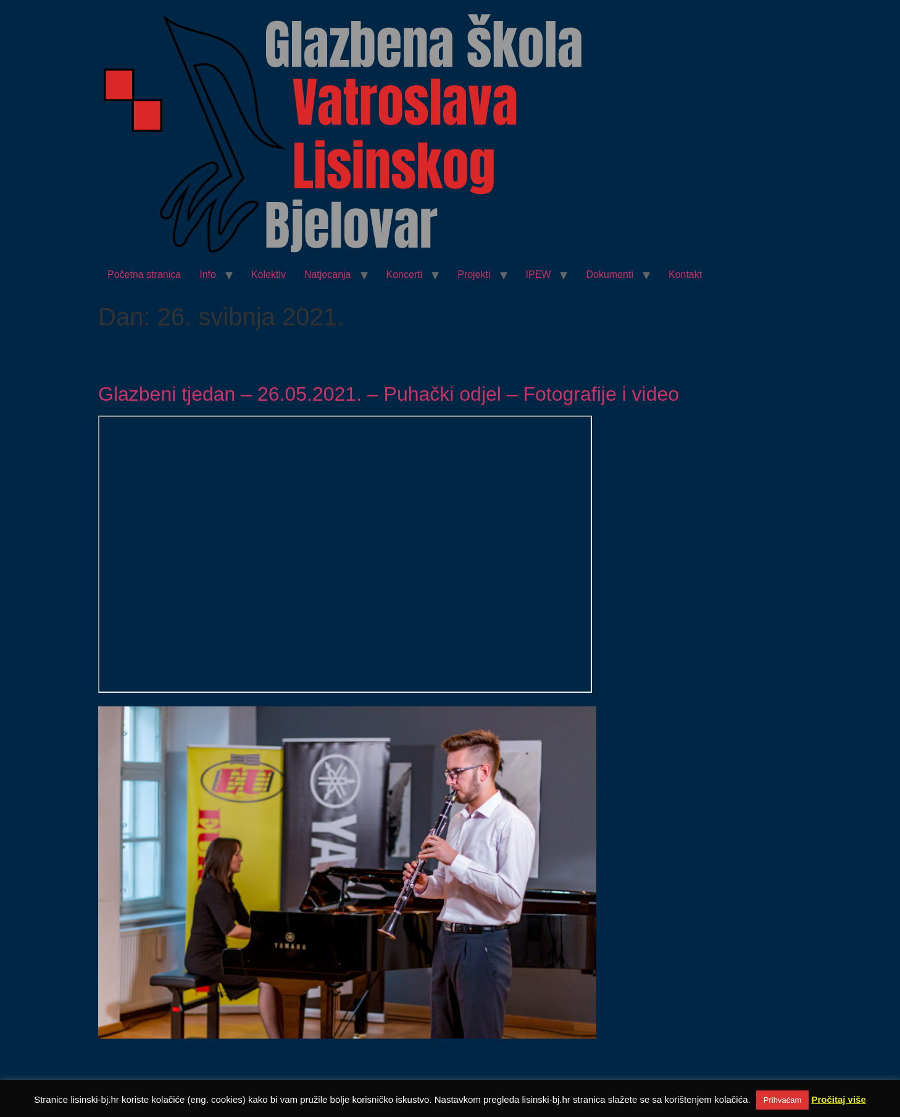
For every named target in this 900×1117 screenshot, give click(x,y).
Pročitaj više (838, 1099)
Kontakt (685, 274)
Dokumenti (609, 274)
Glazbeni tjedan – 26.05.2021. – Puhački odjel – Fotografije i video (388, 394)
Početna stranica (144, 274)
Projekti (473, 274)
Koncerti (404, 274)
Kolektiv (268, 274)
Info (207, 274)
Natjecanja (327, 274)
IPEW (538, 274)
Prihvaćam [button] (782, 1100)
